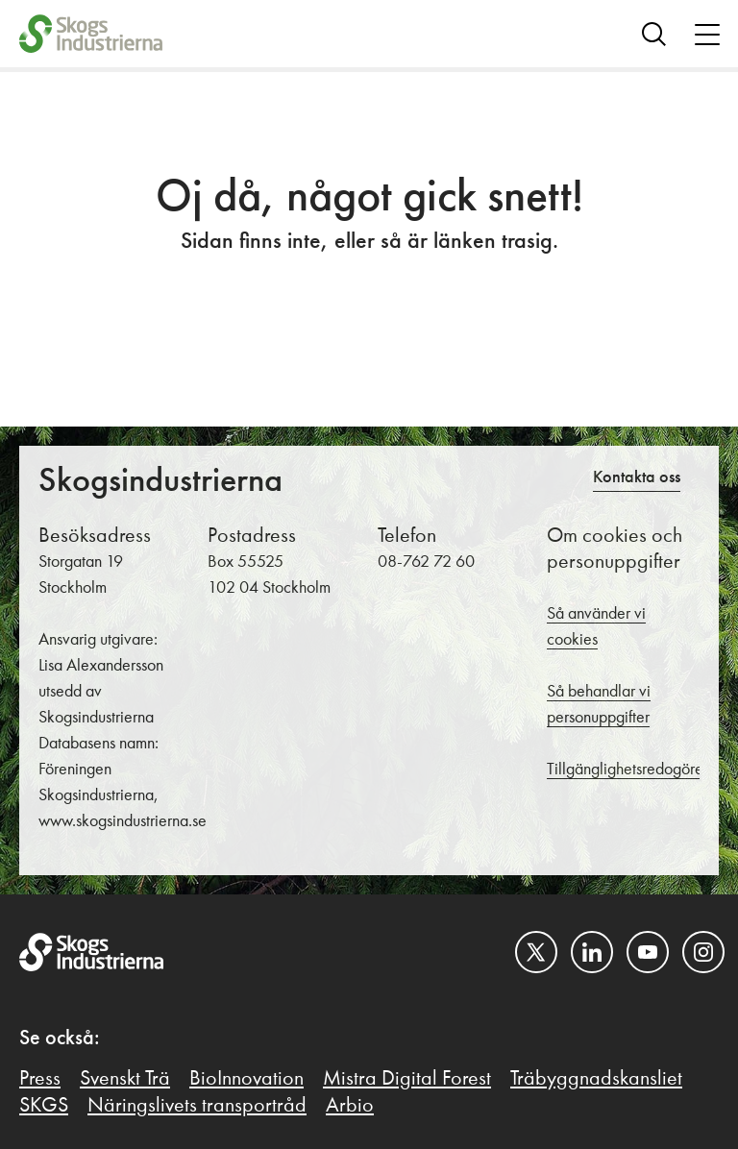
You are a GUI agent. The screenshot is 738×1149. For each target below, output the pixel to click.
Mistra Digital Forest (407, 1078)
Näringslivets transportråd (197, 1105)
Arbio (350, 1105)
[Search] (653, 33)
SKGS (43, 1105)
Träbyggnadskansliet (596, 1078)
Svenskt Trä (125, 1078)
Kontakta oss (636, 477)
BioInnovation (246, 1078)
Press (40, 1078)
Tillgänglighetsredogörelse (634, 769)
